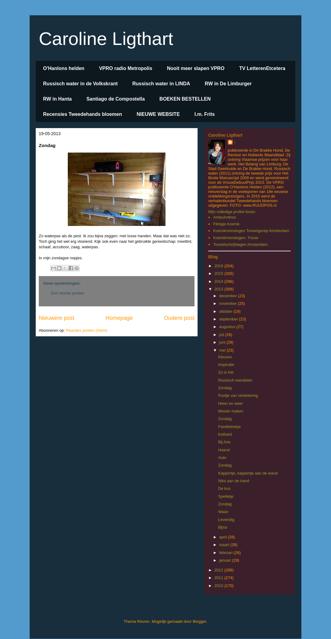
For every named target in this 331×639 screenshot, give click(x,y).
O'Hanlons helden (63, 68)
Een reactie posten (67, 293)
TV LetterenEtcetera (262, 68)
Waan (223, 511)
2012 (219, 570)
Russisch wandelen (235, 380)
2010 (219, 585)
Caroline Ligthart (106, 38)
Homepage (119, 318)
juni (223, 342)
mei (223, 350)
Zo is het (225, 372)
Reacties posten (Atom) (86, 330)
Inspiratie (226, 364)
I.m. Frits (205, 114)
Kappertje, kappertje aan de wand (247, 473)
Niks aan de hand (233, 480)
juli (222, 334)
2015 (219, 273)
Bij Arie (224, 442)
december (228, 296)
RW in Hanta (57, 99)
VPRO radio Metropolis (125, 68)
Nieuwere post (56, 318)
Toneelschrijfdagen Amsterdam (240, 244)
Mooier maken (230, 411)
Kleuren (225, 357)
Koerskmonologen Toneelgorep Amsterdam (251, 230)
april (223, 537)
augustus (227, 326)
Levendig (226, 519)
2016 (219, 266)
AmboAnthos (224, 217)
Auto (222, 457)
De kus (224, 488)
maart (225, 544)
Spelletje (225, 496)
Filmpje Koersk (226, 224)
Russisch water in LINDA (161, 83)
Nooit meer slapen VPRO (196, 68)
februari (226, 552)
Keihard (225, 434)
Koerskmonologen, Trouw (235, 237)
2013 (219, 289)
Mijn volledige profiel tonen (231, 211)
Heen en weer (230, 403)
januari (225, 560)
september (229, 319)
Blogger (199, 621)
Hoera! (224, 450)
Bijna (222, 527)
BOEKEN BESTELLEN (185, 99)
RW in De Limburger (228, 83)
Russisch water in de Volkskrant (80, 83)
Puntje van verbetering (238, 395)
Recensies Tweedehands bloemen (82, 114)
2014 (219, 281)
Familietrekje (229, 426)
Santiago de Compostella (115, 99)
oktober (226, 311)
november (228, 303)
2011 (219, 577)
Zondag (224, 388)
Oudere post (179, 318)
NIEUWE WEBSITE (158, 114)
